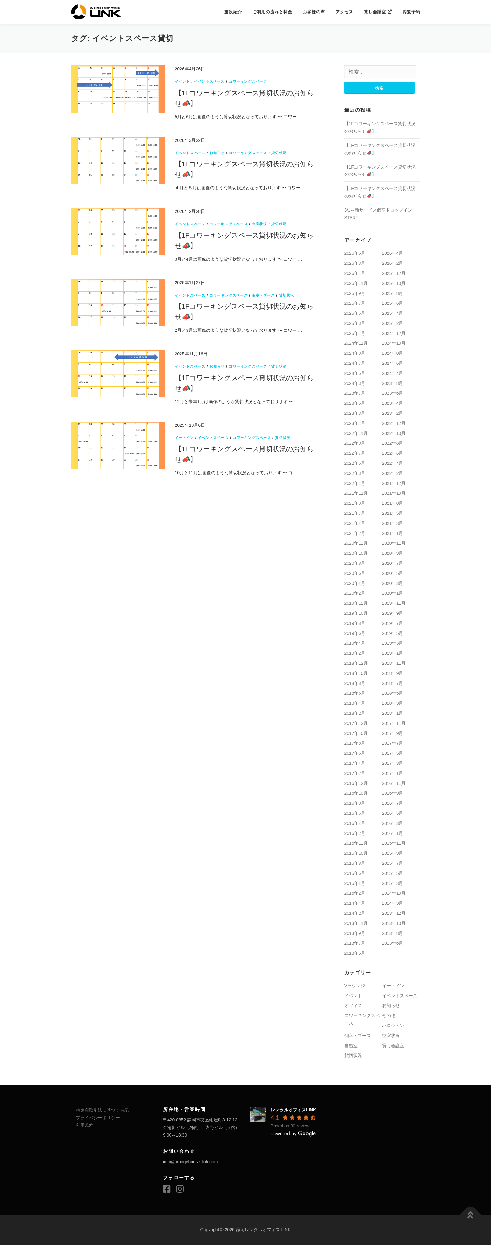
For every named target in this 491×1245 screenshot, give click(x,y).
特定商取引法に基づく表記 (102, 1110)
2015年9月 (392, 853)
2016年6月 (354, 813)
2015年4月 (354, 883)
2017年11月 (394, 723)
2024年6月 (392, 363)
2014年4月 (354, 903)
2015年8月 (354, 863)
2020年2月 (354, 593)
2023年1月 (354, 423)
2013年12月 (394, 913)
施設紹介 (233, 11)
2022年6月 (392, 453)
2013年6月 (392, 943)
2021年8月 (392, 503)
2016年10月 (356, 793)
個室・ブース (263, 295)
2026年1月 (354, 273)
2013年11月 (356, 923)
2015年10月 (356, 853)
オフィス (353, 1005)
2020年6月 (354, 573)
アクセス (344, 11)
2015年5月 (392, 873)
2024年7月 (354, 363)
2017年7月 (392, 743)
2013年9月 (354, 933)
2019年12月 (356, 603)
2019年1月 (392, 653)
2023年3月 (354, 413)
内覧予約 (411, 11)
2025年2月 (392, 323)
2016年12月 (356, 783)
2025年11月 (356, 283)
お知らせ (217, 153)
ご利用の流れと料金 (272, 11)
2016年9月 (392, 793)
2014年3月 (392, 903)
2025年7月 (354, 303)
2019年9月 (392, 613)
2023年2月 (392, 413)
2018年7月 (392, 683)
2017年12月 (356, 723)
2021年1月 (392, 533)
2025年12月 (394, 273)
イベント (182, 81)
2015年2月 (354, 893)
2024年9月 (354, 353)
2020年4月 (354, 583)
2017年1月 (392, 773)
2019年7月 (392, 623)
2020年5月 (392, 573)
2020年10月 (356, 553)
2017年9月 (392, 733)
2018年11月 (394, 663)
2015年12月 (356, 843)
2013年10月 (394, 923)
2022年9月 (354, 443)
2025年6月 (392, 303)
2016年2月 (354, 833)
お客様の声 (314, 11)
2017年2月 (354, 773)
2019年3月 (392, 643)
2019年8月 (354, 623)
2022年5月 (354, 463)
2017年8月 (354, 743)
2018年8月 (354, 683)
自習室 (351, 1045)
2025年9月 (354, 293)
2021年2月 (354, 533)
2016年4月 (354, 823)
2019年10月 (356, 613)
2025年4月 (392, 313)
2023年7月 (354, 393)
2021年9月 (354, 503)
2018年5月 (392, 693)
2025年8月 (392, 293)
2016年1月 (392, 833)
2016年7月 (392, 803)
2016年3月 (392, 823)
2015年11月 (394, 843)
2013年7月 (354, 943)
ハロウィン (393, 1025)
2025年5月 (354, 313)
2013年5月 (354, 953)
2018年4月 (354, 703)
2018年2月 (354, 713)
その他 (388, 1015)
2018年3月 (392, 703)
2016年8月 (354, 803)
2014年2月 (354, 913)
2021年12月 (394, 483)
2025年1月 (354, 333)
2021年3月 (392, 523)
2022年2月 (392, 473)
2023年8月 (392, 383)
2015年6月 (354, 873)
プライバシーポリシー (98, 1117)
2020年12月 (356, 543)
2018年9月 (392, 673)
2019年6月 (354, 633)
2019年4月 (354, 643)
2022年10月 (394, 433)
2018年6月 (354, 693)
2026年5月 (354, 253)
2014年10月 (394, 893)
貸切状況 (279, 153)
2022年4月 (392, 463)
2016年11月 (394, 783)
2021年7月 (354, 513)
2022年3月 (354, 473)
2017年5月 (392, 753)
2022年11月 (356, 433)
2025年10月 (394, 283)
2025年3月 (354, 323)
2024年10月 (394, 343)
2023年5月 (354, 403)
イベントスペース (209, 81)
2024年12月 (394, 333)
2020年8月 (354, 563)
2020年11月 (394, 543)
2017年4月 (354, 763)
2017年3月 (392, 763)
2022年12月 (394, 423)
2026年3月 (354, 263)
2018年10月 (356, 673)
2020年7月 (392, 563)
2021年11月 (356, 493)
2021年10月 (394, 493)
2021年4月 (354, 523)
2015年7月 (392, 863)
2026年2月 (392, 263)
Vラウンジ (354, 985)
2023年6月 (392, 393)
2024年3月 (354, 383)
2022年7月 (354, 453)
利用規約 (84, 1125)
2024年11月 (356, 343)
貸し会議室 (378, 11)
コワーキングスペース (248, 81)
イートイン (184, 438)
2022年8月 (392, 443)
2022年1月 (354, 483)
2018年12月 (356, 663)
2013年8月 (392, 933)
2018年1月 (392, 713)
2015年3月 (392, 883)
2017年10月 (356, 733)
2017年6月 (354, 753)
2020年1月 (392, 593)
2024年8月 (392, 353)
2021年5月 (392, 513)
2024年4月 (392, 373)
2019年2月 (354, 653)
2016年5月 (392, 813)
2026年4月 (392, 253)
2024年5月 (354, 373)
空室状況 (259, 224)
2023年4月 (392, 403)
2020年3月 (392, 583)
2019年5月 (392, 633)
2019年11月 (394, 603)
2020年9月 (392, 553)
